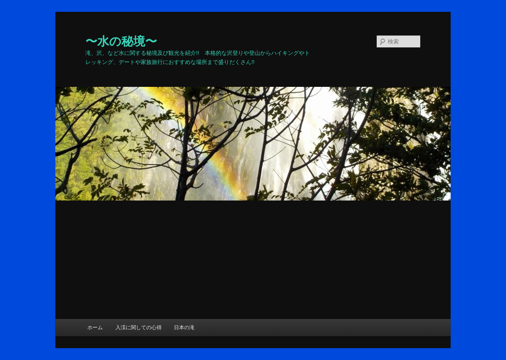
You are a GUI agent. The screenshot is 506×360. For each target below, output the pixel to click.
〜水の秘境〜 (121, 41)
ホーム (95, 327)
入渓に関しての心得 (138, 327)
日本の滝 (184, 327)
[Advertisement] (253, 259)
